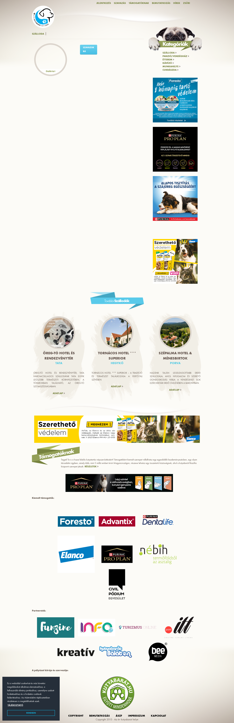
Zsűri (186, 3)
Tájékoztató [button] (15, 705)
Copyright (75, 715)
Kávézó (168, 63)
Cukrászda (170, 69)
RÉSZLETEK (91, 466)
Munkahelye (171, 66)
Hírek (176, 3)
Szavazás (120, 3)
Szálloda (170, 52)
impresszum (136, 715)
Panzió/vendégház (176, 56)
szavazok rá (88, 49)
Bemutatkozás (161, 3)
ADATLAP (59, 393)
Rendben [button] (31, 713)
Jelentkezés (103, 3)
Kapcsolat (158, 715)
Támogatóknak (139, 3)
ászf (119, 715)
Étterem (168, 59)
